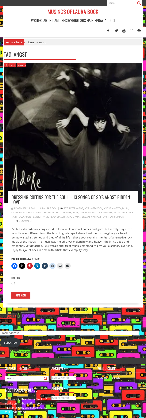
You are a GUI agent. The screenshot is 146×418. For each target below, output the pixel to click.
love (88, 212)
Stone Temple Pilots (112, 216)
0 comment (26, 221)
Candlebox (18, 212)
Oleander (25, 216)
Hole (76, 212)
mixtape (108, 212)
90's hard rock (93, 208)
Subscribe (10, 342)
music (13, 65)
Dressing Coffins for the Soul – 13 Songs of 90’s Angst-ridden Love (70, 199)
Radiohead (49, 216)
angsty (116, 208)
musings (21, 65)
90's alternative (73, 208)
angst (107, 208)
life (6, 65)
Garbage (66, 212)
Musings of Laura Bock (73, 11)
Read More (21, 295)
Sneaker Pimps (90, 216)
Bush (125, 208)
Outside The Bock (108, 377)
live (82, 212)
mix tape (97, 212)
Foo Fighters (52, 212)
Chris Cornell (34, 212)
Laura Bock (48, 208)
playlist (36, 216)
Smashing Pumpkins (69, 216)
